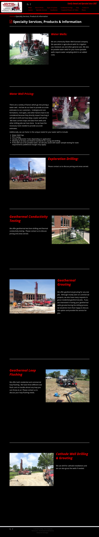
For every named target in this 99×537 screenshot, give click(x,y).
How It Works (39, 7)
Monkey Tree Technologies (42, 535)
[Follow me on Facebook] (31, 4)
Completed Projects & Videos (69, 10)
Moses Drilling (40, 531)
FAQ (77, 7)
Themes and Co (34, 533)
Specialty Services (41, 10)
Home (30, 7)
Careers (30, 10)
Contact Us (85, 7)
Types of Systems (52, 7)
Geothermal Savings (67, 7)
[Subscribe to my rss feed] (28, 4)
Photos (84, 10)
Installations (53, 10)
